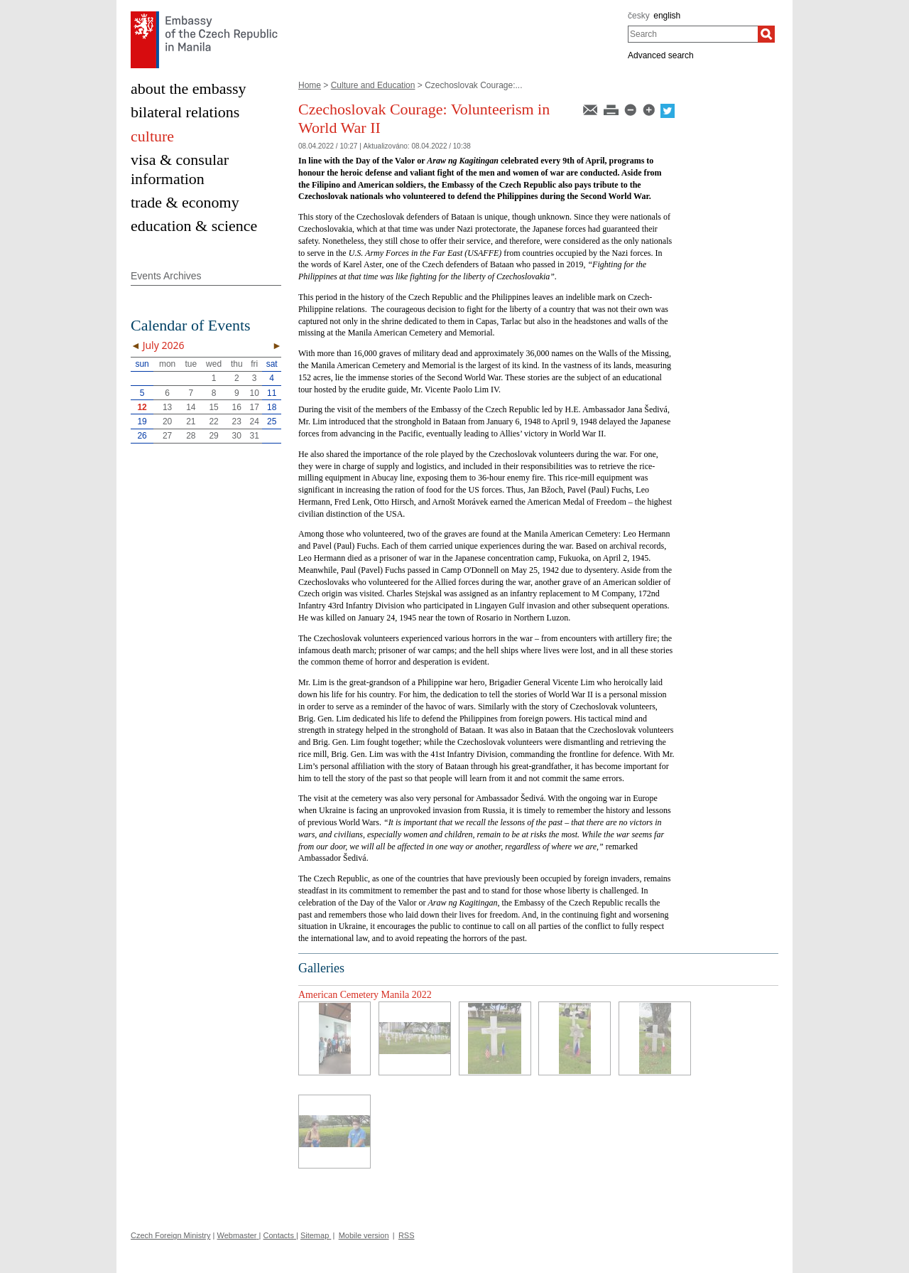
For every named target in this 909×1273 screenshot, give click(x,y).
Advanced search (661, 55)
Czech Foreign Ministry (170, 1235)
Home (309, 85)
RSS (406, 1235)
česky (639, 16)
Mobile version (364, 1235)
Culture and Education (373, 85)
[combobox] (693, 34)
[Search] (766, 34)
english (666, 16)
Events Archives (166, 275)
